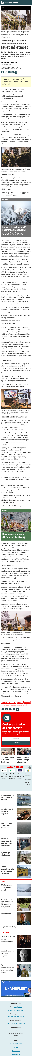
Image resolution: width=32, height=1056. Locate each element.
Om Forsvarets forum (16, 1044)
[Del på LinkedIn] (9, 72)
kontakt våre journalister (16, 1010)
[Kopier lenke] (15, 72)
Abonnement (16, 1051)
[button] (29, 767)
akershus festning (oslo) (18, 705)
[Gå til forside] (9, 2)
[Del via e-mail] (12, 72)
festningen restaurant (8, 702)
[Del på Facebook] (2, 72)
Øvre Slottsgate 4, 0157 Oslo (16, 1023)
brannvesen (5, 705)
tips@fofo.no (18, 1007)
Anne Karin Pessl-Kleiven (16, 1016)
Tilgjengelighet (16, 1054)
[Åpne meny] (29, 2)
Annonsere (16, 1047)
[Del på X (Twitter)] (6, 72)
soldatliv (27, 702)
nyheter (19, 702)
